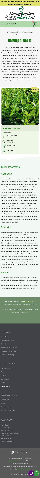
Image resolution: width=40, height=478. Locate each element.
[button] (8, 24)
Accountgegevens (7, 407)
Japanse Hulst (5, 368)
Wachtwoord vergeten (8, 410)
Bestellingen (5, 400)
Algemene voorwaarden (8, 351)
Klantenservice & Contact (9, 347)
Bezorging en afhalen (7, 340)
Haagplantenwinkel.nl (12, 461)
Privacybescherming (7, 355)
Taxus (3, 372)
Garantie (3, 344)
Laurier (3, 382)
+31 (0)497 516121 (9, 430)
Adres (3, 403)
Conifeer (4, 375)
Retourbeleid (5, 337)
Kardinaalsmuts (6, 386)
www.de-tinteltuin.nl (23, 469)
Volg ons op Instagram (22, 452)
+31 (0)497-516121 (28, 301)
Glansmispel (5, 379)
